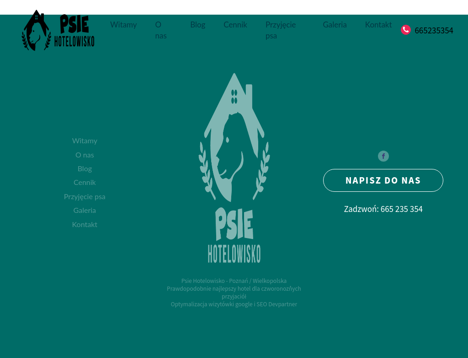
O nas (161, 30)
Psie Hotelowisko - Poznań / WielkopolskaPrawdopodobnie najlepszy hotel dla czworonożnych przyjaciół (234, 288)
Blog (197, 24)
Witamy (123, 24)
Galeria (335, 24)
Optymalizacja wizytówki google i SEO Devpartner (234, 304)
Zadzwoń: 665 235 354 (383, 208)
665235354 (434, 30)
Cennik (235, 24)
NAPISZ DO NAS (383, 180)
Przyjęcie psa (281, 30)
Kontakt (378, 24)
